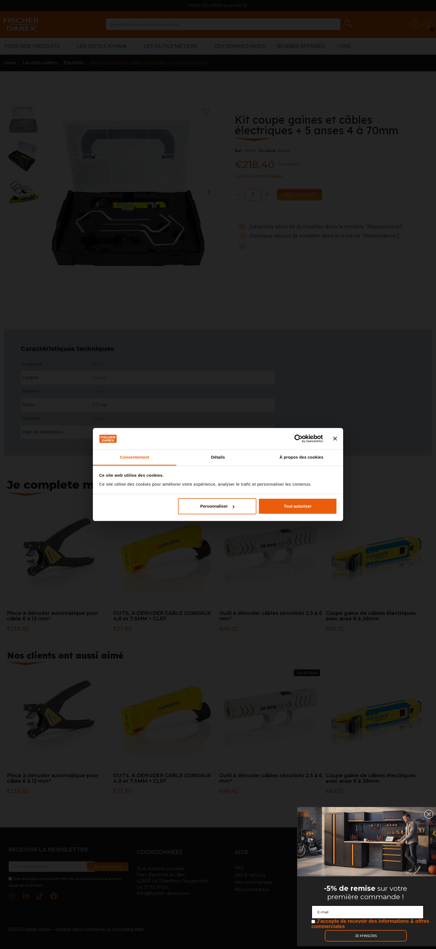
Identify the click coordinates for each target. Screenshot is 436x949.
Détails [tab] (218, 457)
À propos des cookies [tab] (301, 457)
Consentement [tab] (134, 457)
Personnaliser (217, 506)
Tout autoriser (298, 506)
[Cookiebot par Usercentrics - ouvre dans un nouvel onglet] (298, 439)
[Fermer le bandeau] (335, 439)
